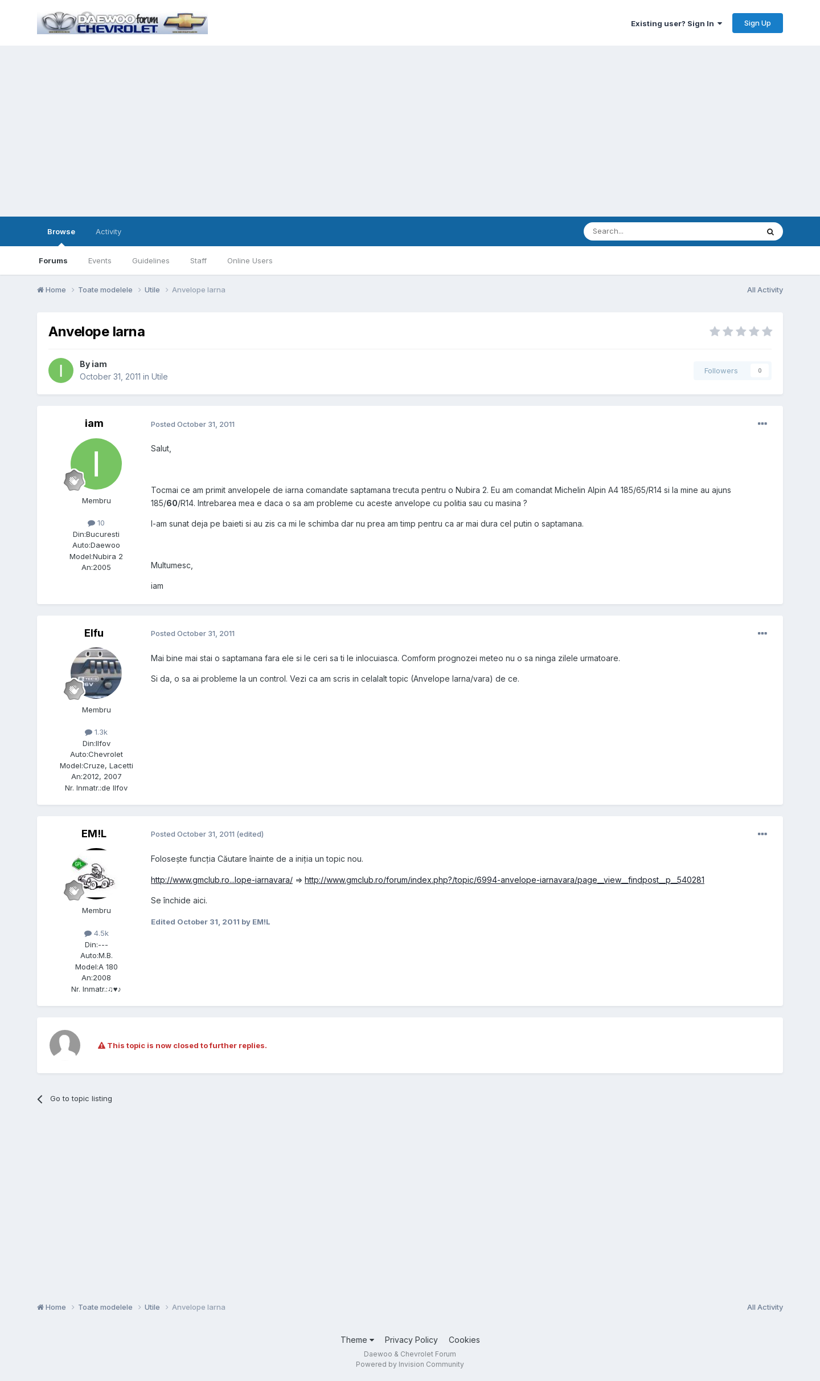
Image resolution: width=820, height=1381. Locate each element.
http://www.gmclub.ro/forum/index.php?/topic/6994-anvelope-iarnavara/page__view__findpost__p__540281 (504, 880)
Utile (159, 376)
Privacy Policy (411, 1340)
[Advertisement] (410, 131)
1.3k (96, 731)
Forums (53, 260)
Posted (193, 424)
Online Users (250, 260)
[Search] (642, 231)
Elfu (94, 633)
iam (99, 364)
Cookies (464, 1340)
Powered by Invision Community (410, 1364)
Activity (108, 231)
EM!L (93, 834)
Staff (198, 260)
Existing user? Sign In (676, 23)
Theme (357, 1340)
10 (96, 522)
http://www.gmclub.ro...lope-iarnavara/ (222, 880)
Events (100, 260)
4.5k (96, 933)
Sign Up (757, 22)
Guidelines (151, 260)
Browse (61, 236)
